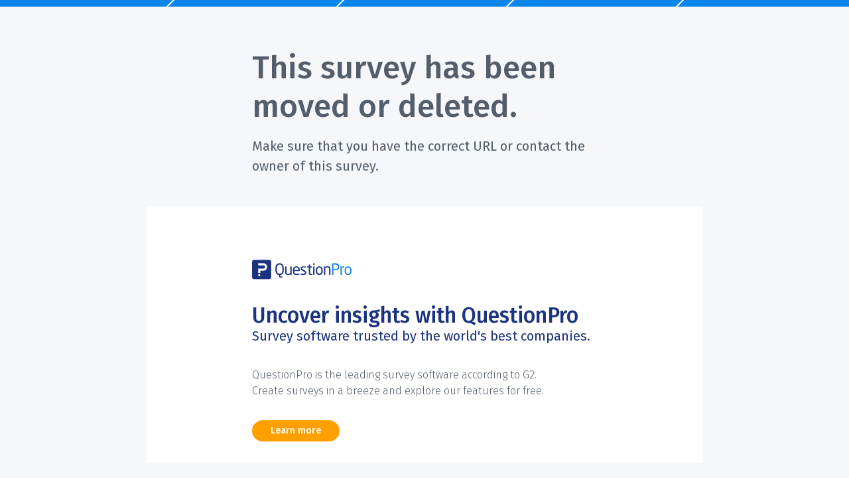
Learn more (296, 430)
